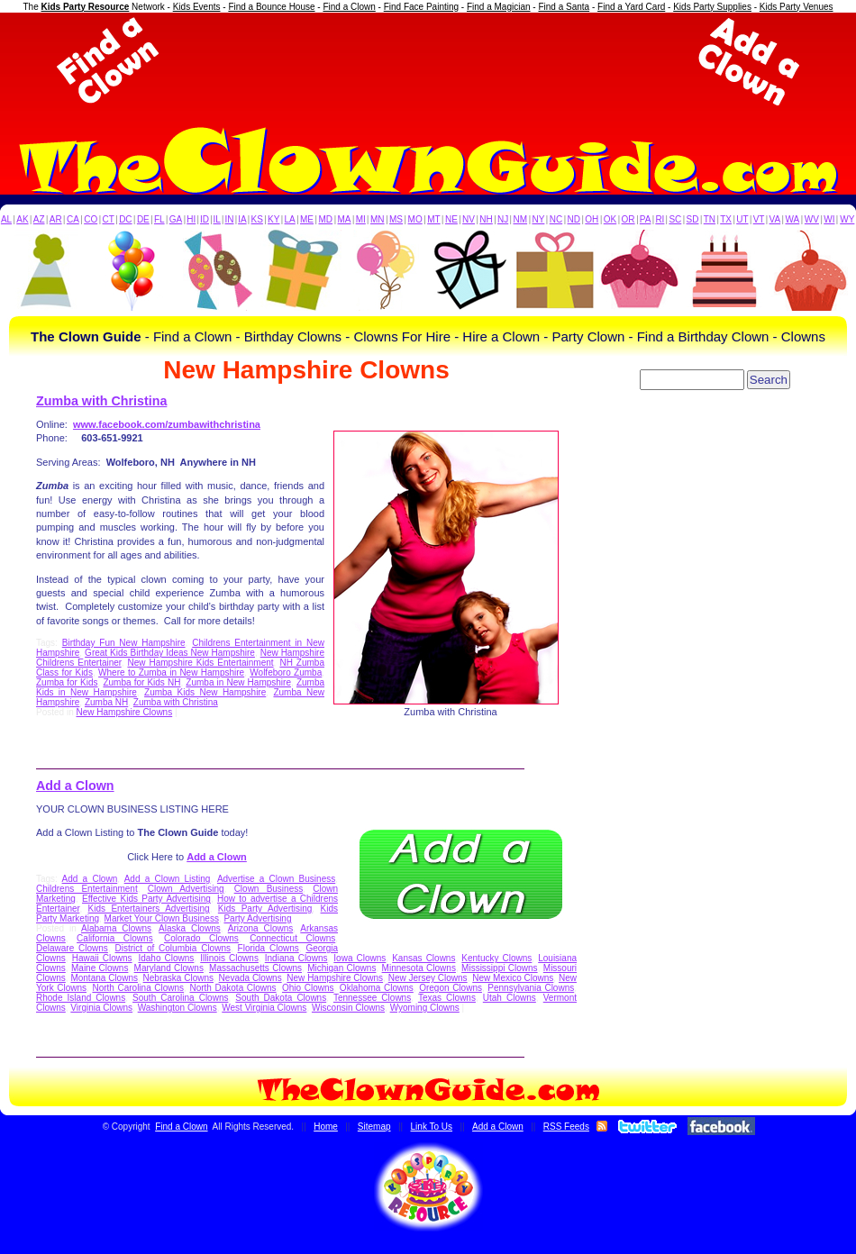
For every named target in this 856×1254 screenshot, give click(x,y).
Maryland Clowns (169, 968)
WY (847, 219)
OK (610, 219)
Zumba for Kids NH (141, 682)
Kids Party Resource (85, 7)
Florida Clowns (268, 948)
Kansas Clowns (423, 958)
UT (742, 219)
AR (56, 219)
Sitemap (374, 1126)
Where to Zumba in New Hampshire (171, 672)
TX (726, 219)
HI (191, 219)
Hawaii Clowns (102, 958)
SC (675, 219)
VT (759, 219)
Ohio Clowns (308, 988)
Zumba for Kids (66, 682)
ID (204, 219)
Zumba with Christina (101, 401)
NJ (502, 219)
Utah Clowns (509, 998)
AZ (39, 219)
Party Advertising (257, 918)
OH (591, 219)
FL (159, 219)
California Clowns (115, 938)
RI (659, 219)
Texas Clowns (447, 998)
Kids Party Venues (796, 7)
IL (217, 219)
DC (125, 219)
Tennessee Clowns (372, 998)
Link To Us (432, 1126)
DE (143, 219)
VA (775, 219)
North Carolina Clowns (138, 988)
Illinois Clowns (229, 958)
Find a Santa (563, 7)
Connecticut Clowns (292, 938)
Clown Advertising (186, 889)
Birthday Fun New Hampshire (124, 643)
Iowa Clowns (359, 958)
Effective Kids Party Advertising (146, 899)
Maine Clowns (99, 968)
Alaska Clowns (190, 928)
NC (556, 219)
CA (73, 219)
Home (326, 1126)
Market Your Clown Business (162, 918)
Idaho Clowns (166, 958)
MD (326, 219)
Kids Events (197, 7)
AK (22, 219)
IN (228, 219)
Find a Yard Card (631, 7)
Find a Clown (349, 7)
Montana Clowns (104, 978)
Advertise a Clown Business (276, 879)
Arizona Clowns (261, 928)
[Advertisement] (428, 61)
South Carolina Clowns (180, 998)
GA (175, 219)
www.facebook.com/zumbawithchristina (166, 424)
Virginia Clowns (101, 1008)
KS (257, 219)
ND (574, 219)
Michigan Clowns (341, 968)
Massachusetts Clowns (255, 968)
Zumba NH (106, 702)
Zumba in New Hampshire (238, 682)
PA (645, 219)
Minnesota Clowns (419, 968)
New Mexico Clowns (512, 978)
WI (829, 219)
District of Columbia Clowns (173, 948)
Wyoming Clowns (425, 1008)
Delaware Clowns (72, 948)
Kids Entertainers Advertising (149, 908)
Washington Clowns (177, 1008)
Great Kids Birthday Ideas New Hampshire (170, 653)
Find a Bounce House (271, 7)
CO (90, 219)
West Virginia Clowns (264, 1008)
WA (793, 219)
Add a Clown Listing (167, 879)
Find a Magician (499, 7)
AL (6, 219)
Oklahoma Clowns (377, 988)
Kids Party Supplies (712, 7)
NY (538, 219)
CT (108, 219)
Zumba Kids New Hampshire (205, 692)
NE (451, 219)
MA (344, 219)
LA (290, 219)
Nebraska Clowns (178, 978)
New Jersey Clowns (428, 978)
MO (415, 219)
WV (812, 219)
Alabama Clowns (116, 928)
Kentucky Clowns (496, 958)
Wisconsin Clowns (348, 1008)
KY (273, 219)
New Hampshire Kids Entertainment (200, 663)
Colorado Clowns (201, 938)
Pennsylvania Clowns (530, 988)
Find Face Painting (421, 7)
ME (307, 219)
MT (433, 219)
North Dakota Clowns (232, 988)
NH (485, 219)
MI (361, 219)
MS (396, 219)
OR (628, 219)
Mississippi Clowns (499, 968)
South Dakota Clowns (280, 998)
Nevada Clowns (250, 978)
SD (693, 219)
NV (468, 219)
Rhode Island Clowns (80, 998)
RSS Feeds (566, 1126)
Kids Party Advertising (265, 908)
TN (709, 219)
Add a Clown (75, 785)
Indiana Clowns (296, 958)
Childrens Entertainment (87, 889)
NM (521, 219)
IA (242, 219)
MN (377, 219)
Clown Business (269, 889)
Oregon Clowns (450, 988)
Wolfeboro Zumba (286, 672)
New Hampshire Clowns (124, 712)
